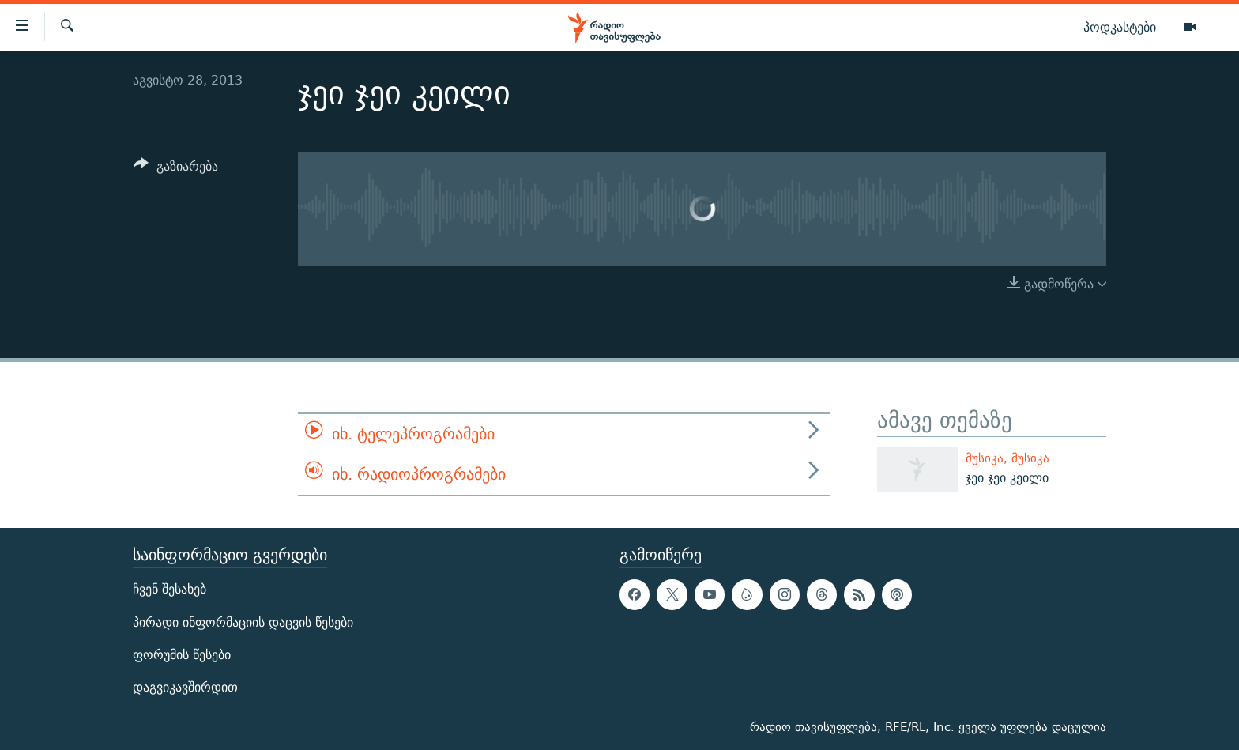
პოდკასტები (1119, 27)
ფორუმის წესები (182, 654)
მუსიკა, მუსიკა (1007, 458)
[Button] (176, 169)
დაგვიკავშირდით (185, 687)
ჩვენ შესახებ (169, 589)
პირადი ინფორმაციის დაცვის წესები (243, 621)
